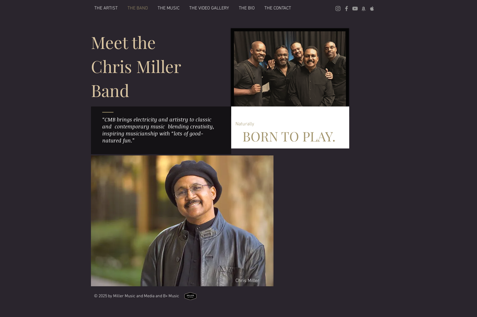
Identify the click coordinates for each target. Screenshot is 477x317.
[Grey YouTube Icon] (355, 8)
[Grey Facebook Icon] (346, 8)
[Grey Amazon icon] (363, 8)
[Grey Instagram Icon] (338, 8)
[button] (168, 8)
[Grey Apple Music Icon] (372, 8)
